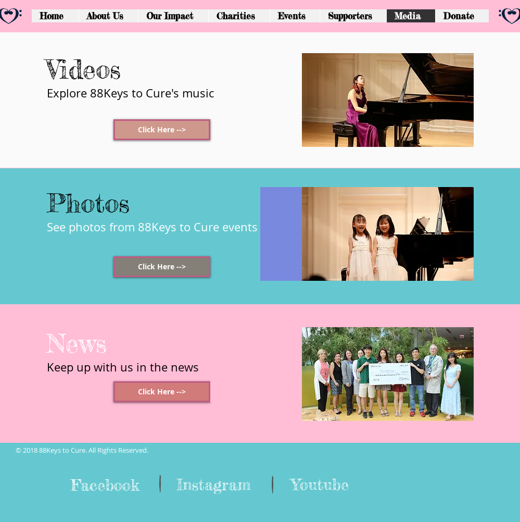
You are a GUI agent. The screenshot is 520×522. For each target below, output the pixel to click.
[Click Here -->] (161, 129)
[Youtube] (320, 484)
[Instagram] (213, 484)
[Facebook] (105, 485)
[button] (353, 15)
